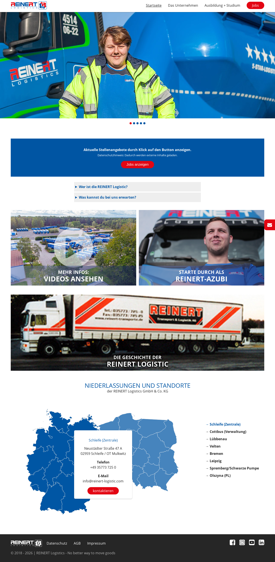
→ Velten (213, 446)
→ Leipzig (213, 461)
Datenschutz (57, 543)
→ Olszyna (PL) (218, 475)
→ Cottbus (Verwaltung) (225, 431)
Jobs (255, 5)
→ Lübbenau (216, 439)
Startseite (154, 5)
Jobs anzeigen (137, 164)
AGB (77, 543)
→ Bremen (214, 453)
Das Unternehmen (183, 5)
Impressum (96, 543)
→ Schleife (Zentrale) (222, 424)
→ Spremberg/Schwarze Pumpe (232, 468)
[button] (131, 123)
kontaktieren (103, 490)
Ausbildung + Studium (222, 5)
